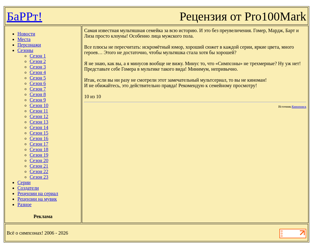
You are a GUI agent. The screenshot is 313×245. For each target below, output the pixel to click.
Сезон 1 (38, 55)
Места (24, 39)
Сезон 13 (39, 121)
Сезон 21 (39, 166)
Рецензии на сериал (37, 193)
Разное (24, 204)
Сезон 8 (38, 94)
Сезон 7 (38, 88)
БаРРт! (24, 16)
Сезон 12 (39, 116)
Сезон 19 (39, 155)
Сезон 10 (39, 105)
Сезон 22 (39, 171)
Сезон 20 (39, 160)
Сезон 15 (39, 132)
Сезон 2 (38, 61)
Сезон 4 (38, 72)
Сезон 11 (39, 110)
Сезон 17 (39, 144)
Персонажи (29, 44)
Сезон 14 (39, 127)
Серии (24, 182)
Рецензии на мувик (37, 199)
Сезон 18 (39, 149)
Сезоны (25, 50)
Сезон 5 (38, 77)
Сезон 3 (38, 66)
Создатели (28, 188)
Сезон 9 (38, 99)
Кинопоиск (299, 106)
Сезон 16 (39, 138)
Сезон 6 (38, 83)
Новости (26, 33)
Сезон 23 (39, 177)
